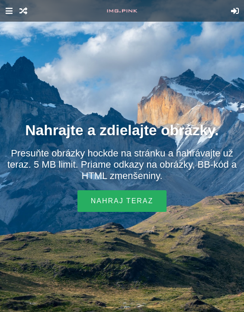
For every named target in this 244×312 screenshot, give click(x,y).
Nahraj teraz (122, 201)
